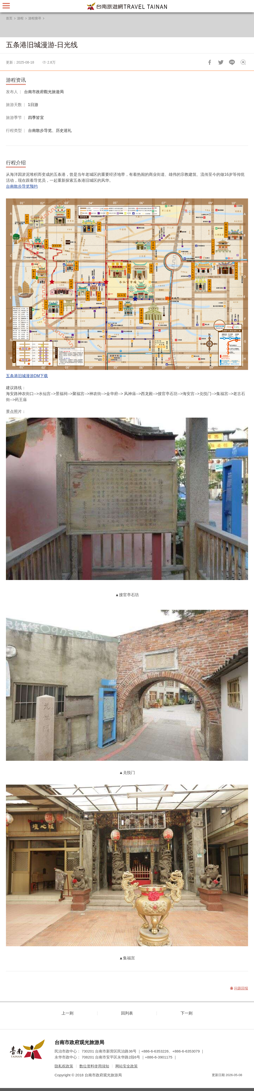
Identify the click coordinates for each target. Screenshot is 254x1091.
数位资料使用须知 (94, 1066)
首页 (9, 18)
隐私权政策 (64, 1066)
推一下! (221, 62)
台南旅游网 (127, 6)
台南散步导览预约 (22, 186)
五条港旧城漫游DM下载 (27, 376)
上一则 (67, 1013)
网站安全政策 (126, 1066)
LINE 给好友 (232, 62)
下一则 (186, 1013)
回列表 (127, 1013)
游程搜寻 (34, 18)
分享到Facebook (210, 62)
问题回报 (243, 62)
